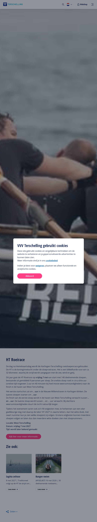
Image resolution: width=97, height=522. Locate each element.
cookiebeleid (52, 260)
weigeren (40, 265)
